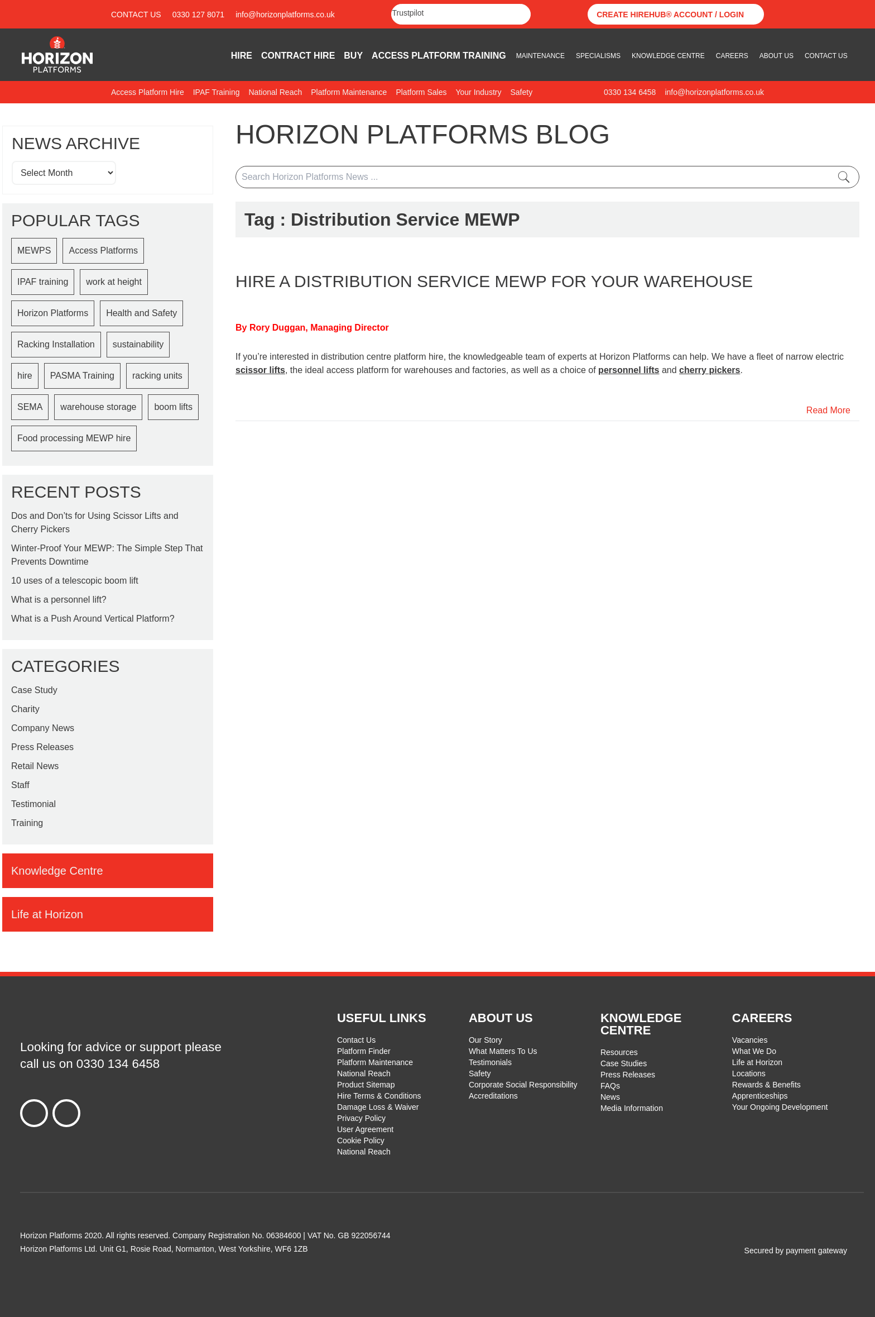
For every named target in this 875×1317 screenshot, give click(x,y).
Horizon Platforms (52, 313)
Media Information (631, 1108)
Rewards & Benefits (766, 1084)
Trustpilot (408, 12)
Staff (20, 785)
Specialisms (598, 56)
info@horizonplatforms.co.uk (285, 14)
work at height (114, 282)
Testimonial (33, 804)
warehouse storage (98, 407)
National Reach (364, 1073)
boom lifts (173, 407)
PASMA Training (82, 375)
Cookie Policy (360, 1140)
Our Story (485, 1040)
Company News (42, 728)
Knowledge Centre (668, 56)
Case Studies (623, 1063)
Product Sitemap (366, 1084)
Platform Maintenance (375, 1062)
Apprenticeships (760, 1095)
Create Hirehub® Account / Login (670, 14)
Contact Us (136, 14)
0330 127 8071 (198, 14)
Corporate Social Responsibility (523, 1084)
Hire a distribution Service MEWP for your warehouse (494, 281)
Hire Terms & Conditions (379, 1095)
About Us (776, 56)
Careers (732, 56)
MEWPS (34, 250)
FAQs (610, 1085)
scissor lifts (260, 370)
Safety (480, 1073)
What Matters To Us (503, 1051)
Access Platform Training (439, 55)
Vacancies (750, 1040)
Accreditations (493, 1095)
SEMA (29, 407)
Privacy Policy (361, 1118)
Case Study (34, 690)
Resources (619, 1052)
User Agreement (365, 1129)
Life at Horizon (757, 1062)
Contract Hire (298, 55)
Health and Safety (141, 313)
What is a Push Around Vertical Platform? (93, 618)
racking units (157, 375)
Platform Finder (364, 1051)
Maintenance (540, 56)
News (610, 1096)
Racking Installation (56, 344)
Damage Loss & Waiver (378, 1107)
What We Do (754, 1051)
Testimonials (490, 1062)
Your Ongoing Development (780, 1107)
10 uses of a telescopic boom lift (74, 580)
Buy (353, 55)
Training (27, 823)
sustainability (138, 344)
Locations (749, 1073)
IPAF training (42, 282)
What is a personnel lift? (59, 599)
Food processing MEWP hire (74, 438)
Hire (241, 55)
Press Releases (42, 747)
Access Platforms (103, 250)
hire (24, 375)
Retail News (35, 766)
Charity (25, 709)
